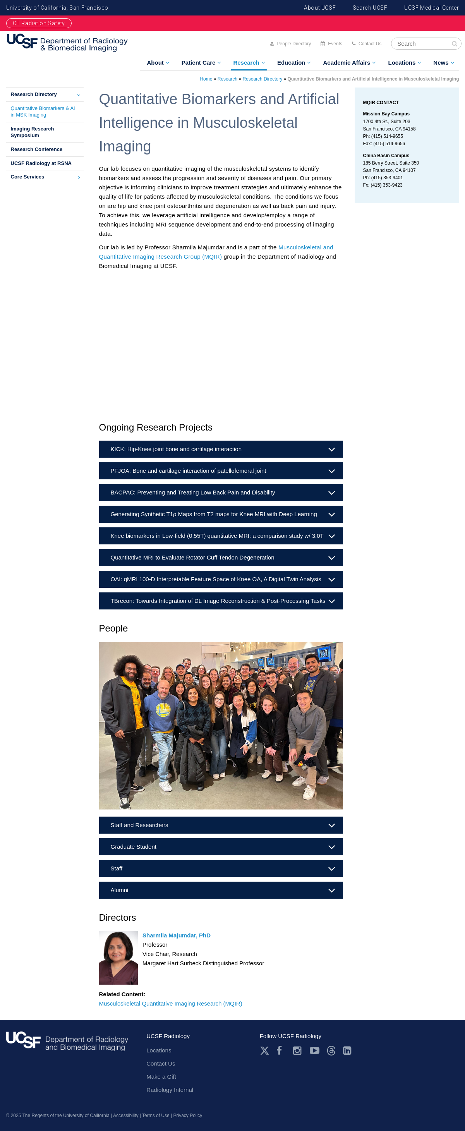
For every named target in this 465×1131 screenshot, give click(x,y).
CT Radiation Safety (39, 23)
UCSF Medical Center (431, 8)
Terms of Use (156, 1115)
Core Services (28, 177)
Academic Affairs (346, 62)
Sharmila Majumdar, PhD (176, 935)
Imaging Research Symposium (32, 132)
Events (335, 43)
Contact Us (370, 43)
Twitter (264, 1050)
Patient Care (199, 62)
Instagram (298, 1050)
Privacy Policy (187, 1115)
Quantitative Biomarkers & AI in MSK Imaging (43, 111)
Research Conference (37, 149)
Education (291, 62)
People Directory (294, 43)
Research (246, 62)
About (155, 62)
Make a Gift (161, 1076)
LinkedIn (348, 1050)
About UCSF (320, 8)
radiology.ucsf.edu (67, 1044)
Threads (331, 1050)
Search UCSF (370, 8)
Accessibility (125, 1115)
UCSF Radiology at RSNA (41, 163)
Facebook (281, 1050)
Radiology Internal (169, 1089)
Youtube (314, 1050)
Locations (401, 62)
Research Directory (34, 94)
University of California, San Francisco (57, 8)
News (440, 62)
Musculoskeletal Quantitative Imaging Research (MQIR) (170, 1003)
